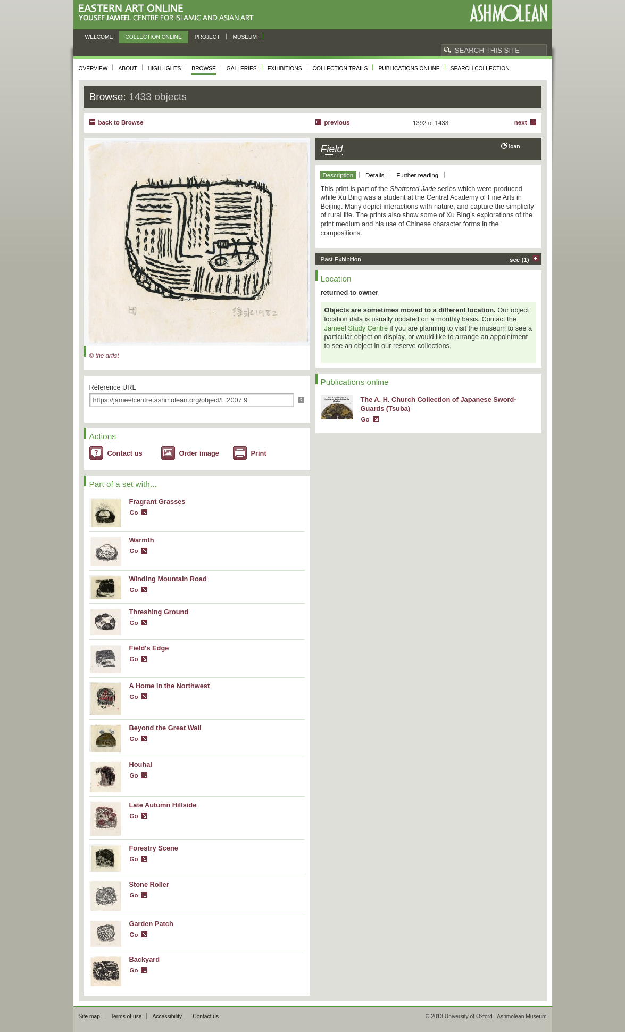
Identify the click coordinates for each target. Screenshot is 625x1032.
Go (134, 512)
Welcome (99, 37)
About (127, 68)
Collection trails (340, 68)
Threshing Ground (159, 612)
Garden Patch (151, 924)
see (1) (519, 260)
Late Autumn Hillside (163, 805)
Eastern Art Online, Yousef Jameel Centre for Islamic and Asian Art (169, 13)
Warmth (141, 540)
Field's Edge (149, 648)
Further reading (417, 175)
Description (338, 175)
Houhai (140, 765)
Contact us (125, 453)
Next (520, 122)
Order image (199, 453)
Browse (203, 68)
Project (207, 37)
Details (374, 175)
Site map (89, 1016)
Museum (245, 37)
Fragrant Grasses (157, 502)
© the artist (104, 355)
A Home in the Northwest (169, 686)
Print (258, 453)
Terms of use (126, 1016)
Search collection (480, 68)
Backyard (144, 959)
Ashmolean (508, 13)
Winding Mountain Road (168, 579)
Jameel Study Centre (356, 328)
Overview (93, 68)
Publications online (408, 68)
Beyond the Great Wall (165, 728)
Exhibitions (285, 68)
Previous (337, 122)
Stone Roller (149, 884)
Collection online (153, 37)
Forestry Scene (153, 848)
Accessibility (167, 1016)
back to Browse (121, 122)
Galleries (242, 68)
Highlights (164, 68)
